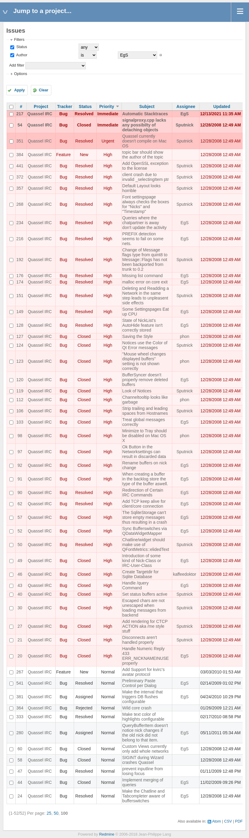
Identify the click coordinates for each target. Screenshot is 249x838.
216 (19, 238)
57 (20, 517)
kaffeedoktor (184, 574)
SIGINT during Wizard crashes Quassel (143, 760)
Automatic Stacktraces (145, 113)
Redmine (106, 834)
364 (19, 707)
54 (20, 125)
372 (19, 177)
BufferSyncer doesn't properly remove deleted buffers (145, 379)
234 (19, 222)
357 (19, 188)
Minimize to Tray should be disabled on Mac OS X (144, 435)
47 (20, 771)
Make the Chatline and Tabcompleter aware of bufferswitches (143, 796)
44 (20, 782)
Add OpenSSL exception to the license (145, 166)
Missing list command (142, 275)
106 (19, 410)
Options (20, 74)
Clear (43, 90)
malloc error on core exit (145, 282)
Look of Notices (137, 390)
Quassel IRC (39, 113)
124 (19, 345)
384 (19, 154)
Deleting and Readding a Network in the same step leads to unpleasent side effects (145, 295)
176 (19, 275)
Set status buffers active (144, 594)
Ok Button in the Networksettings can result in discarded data (144, 451)
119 (19, 390)
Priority (106, 106)
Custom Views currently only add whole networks (145, 749)
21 (20, 639)
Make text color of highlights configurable (143, 717)
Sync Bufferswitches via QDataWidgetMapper (144, 531)
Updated (221, 106)
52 (20, 531)
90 (20, 492)
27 (20, 626)
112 (19, 399)
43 (20, 585)
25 (49, 813)
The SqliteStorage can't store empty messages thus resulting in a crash (144, 517)
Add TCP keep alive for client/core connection (144, 504)
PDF (239, 821)
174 (19, 282)
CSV (228, 821)
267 (19, 671)
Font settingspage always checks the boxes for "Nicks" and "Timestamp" (145, 204)
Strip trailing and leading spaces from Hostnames (145, 411)
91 (20, 478)
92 (20, 465)
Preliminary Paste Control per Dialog (139, 683)
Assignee (185, 106)
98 (20, 435)
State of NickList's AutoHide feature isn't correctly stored (142, 325)
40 (20, 594)
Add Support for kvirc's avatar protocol (143, 672)
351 (19, 141)
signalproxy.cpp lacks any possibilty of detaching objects (144, 125)
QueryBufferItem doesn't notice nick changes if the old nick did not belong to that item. (145, 732)
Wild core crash (136, 707)
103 (19, 422)
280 (19, 732)
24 (20, 796)
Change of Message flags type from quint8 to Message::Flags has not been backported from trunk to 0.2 (144, 259)
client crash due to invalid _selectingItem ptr (145, 177)
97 (20, 451)
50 (20, 544)
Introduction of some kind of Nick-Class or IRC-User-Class (141, 560)
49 (20, 560)
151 (19, 295)
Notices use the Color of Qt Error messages (144, 345)
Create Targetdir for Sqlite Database (140, 574)
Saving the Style (137, 336)
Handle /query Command (135, 585)
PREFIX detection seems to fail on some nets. (142, 238)
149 (19, 311)
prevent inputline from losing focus (142, 771)
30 (20, 607)
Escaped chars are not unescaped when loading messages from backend (144, 607)
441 (19, 165)
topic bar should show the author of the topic (142, 154)
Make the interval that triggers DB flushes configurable (142, 696)
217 (19, 113)
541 (19, 683)
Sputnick (184, 125)
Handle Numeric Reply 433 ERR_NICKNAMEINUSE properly (145, 656)
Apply (19, 90)
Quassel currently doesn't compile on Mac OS (144, 141)
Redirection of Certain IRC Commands (142, 492)
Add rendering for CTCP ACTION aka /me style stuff (145, 626)
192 (19, 259)
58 (20, 760)
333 (19, 716)
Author (21, 55)
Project (41, 106)
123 (19, 361)
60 (20, 748)
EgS (184, 113)
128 (19, 325)
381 (19, 696)
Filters (19, 40)
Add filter (16, 65)
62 (20, 503)
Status (21, 47)
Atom (216, 821)
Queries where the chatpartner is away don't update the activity (144, 222)
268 (19, 204)
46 (20, 574)
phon (184, 336)
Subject (147, 106)
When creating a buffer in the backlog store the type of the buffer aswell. (145, 479)
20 (20, 655)
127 (19, 336)
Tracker (64, 106)
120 (19, 379)
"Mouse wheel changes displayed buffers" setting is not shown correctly (144, 361)
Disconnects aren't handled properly (139, 640)
